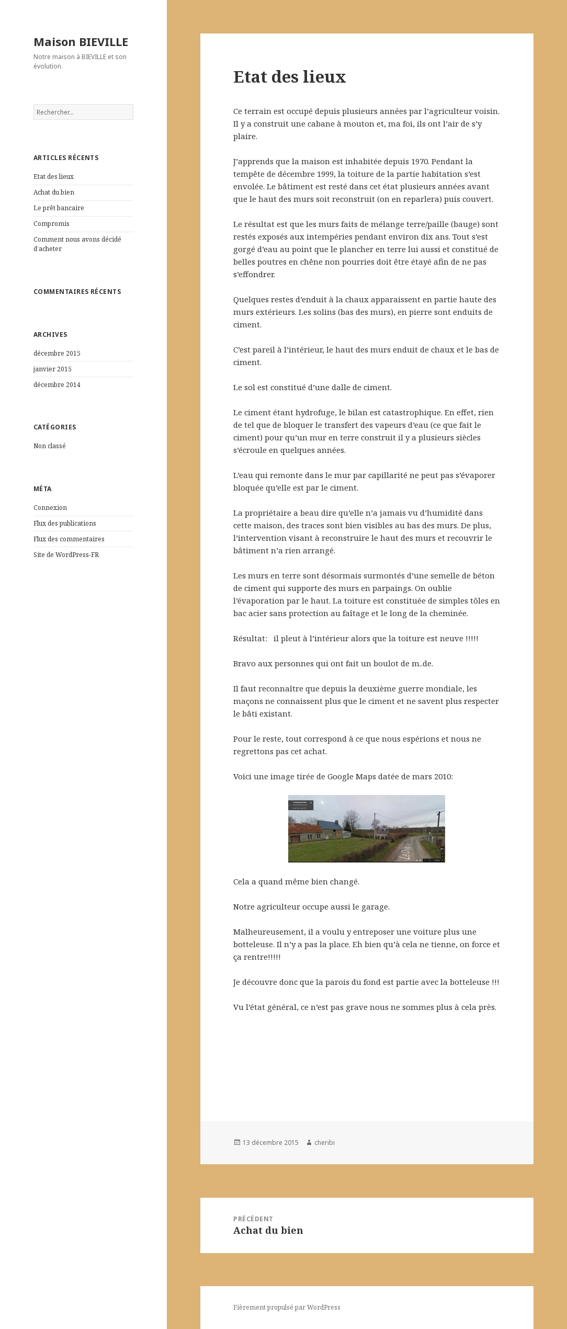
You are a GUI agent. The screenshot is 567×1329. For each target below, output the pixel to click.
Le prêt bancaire (58, 207)
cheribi (324, 1142)
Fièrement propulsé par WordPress (287, 1307)
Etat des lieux (53, 176)
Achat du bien (53, 192)
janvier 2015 (52, 369)
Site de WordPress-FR (66, 554)
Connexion (50, 507)
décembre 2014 (57, 384)
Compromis (51, 223)
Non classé (49, 445)
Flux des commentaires (69, 539)
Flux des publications (64, 523)
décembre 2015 (57, 353)
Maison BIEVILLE (80, 41)
